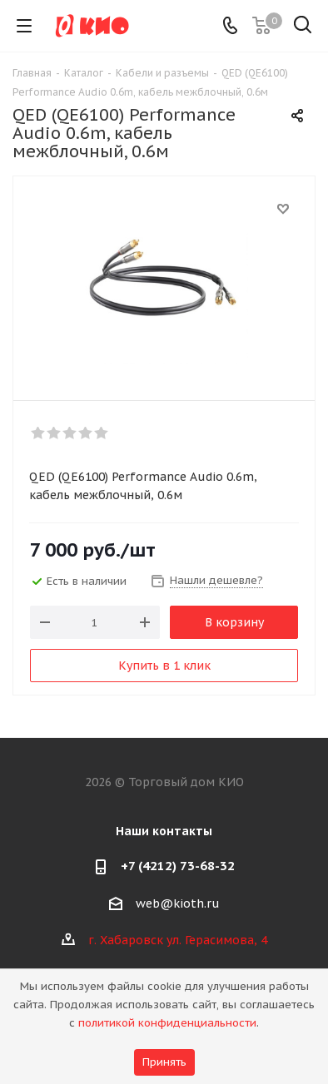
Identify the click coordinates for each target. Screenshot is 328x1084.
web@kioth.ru (178, 903)
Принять (164, 1062)
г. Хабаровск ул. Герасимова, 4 (177, 940)
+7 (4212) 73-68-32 (178, 866)
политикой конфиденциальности (167, 1023)
